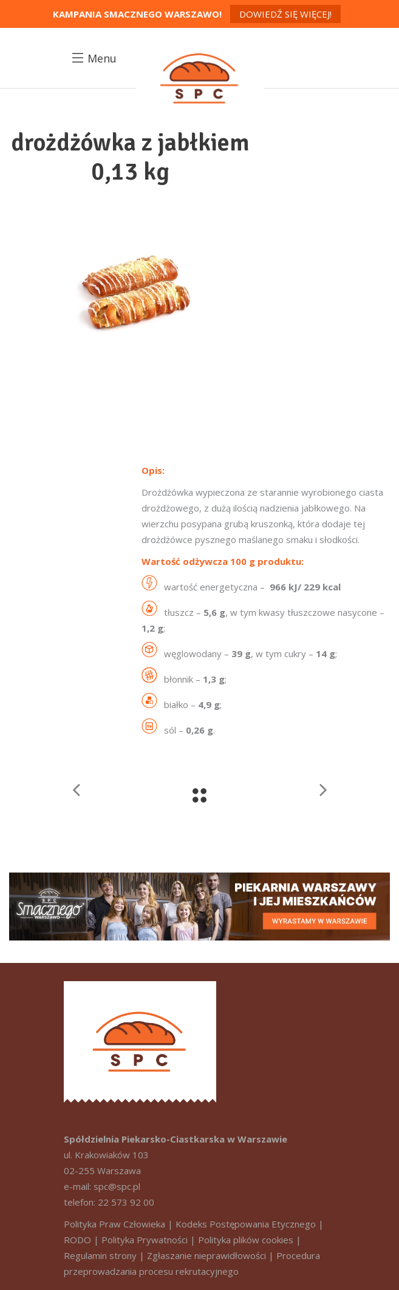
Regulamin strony (100, 1255)
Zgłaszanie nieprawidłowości (206, 1255)
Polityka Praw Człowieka (114, 1224)
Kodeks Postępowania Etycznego (246, 1224)
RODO (77, 1240)
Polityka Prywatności (144, 1240)
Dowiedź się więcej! (285, 14)
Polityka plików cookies (245, 1240)
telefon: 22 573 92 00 (109, 1202)
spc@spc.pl (117, 1186)
